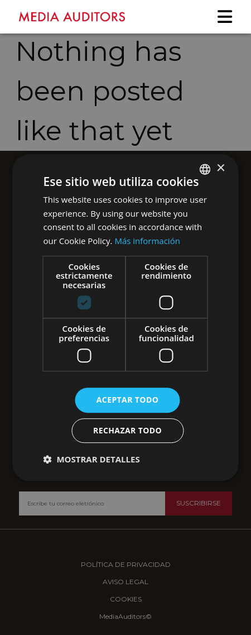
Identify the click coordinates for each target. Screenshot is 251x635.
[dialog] (125, 317)
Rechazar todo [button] (127, 430)
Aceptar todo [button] (127, 400)
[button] (92, 459)
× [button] (220, 168)
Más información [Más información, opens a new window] (147, 240)
